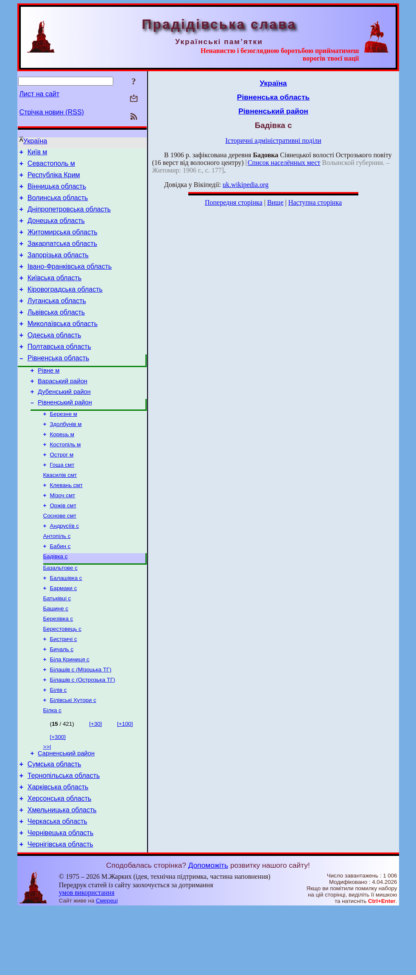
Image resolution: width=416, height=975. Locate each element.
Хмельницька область (62, 872)
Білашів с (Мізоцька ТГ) (81, 721)
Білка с (52, 765)
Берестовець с (62, 677)
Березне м (63, 444)
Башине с (55, 655)
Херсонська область (60, 859)
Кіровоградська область (65, 305)
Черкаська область (57, 885)
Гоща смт (62, 499)
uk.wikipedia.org (245, 184)
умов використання (86, 958)
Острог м (62, 488)
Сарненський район (66, 809)
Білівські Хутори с (73, 754)
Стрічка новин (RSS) (52, 112)
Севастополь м (51, 166)
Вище (275, 202)
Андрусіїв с (64, 565)
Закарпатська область (62, 255)
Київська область (54, 293)
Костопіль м (65, 477)
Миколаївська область (63, 344)
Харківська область (58, 846)
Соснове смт (59, 554)
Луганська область (57, 318)
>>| (47, 801)
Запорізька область (58, 267)
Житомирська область (63, 242)
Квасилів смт (60, 510)
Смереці (107, 967)
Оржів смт (63, 543)
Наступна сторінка (315, 202)
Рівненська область (58, 382)
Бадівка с (55, 598)
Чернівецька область (61, 897)
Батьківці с (57, 644)
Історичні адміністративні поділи (273, 140)
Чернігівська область (60, 910)
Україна (35, 141)
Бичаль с (62, 699)
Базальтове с (60, 610)
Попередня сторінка (233, 202)
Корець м (62, 466)
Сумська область (54, 821)
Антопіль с (57, 576)
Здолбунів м (66, 455)
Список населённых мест (284, 162)
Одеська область (54, 356)
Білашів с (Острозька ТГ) (82, 732)
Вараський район (62, 407)
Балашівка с (66, 621)
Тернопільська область (64, 834)
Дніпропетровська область (69, 216)
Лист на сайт (40, 94)
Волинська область (58, 204)
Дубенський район (64, 419)
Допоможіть (208, 931)
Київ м (37, 153)
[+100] (125, 778)
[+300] (58, 791)
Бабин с (60, 587)
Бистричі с (63, 688)
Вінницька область (57, 191)
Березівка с (58, 666)
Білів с (58, 743)
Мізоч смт (62, 532)
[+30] (95, 778)
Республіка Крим (54, 178)
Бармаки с (63, 633)
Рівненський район (65, 431)
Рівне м (48, 396)
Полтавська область (59, 369)
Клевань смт (66, 521)
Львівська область (56, 331)
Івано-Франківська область (70, 280)
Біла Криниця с (69, 710)
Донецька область (56, 229)
